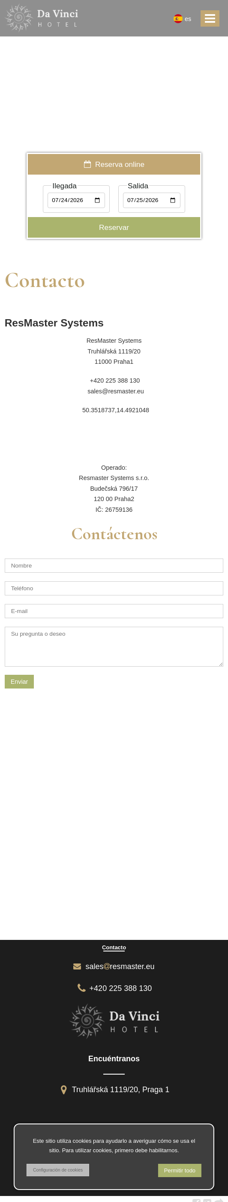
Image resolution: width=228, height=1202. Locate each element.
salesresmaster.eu (113, 966)
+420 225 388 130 (114, 988)
